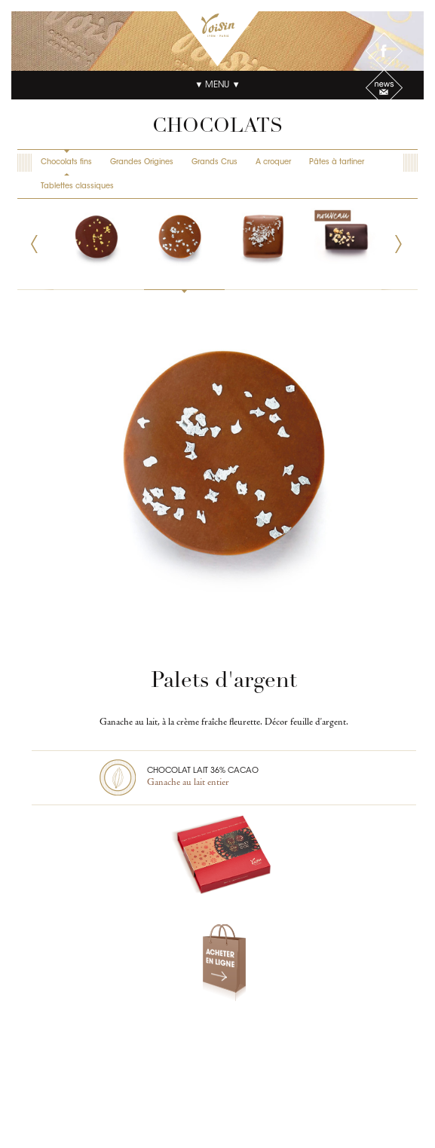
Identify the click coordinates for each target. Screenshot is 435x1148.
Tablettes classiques (77, 187)
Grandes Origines (141, 162)
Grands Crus (214, 162)
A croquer (273, 162)
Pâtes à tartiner (336, 162)
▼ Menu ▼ (217, 85)
